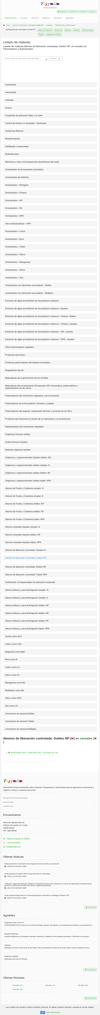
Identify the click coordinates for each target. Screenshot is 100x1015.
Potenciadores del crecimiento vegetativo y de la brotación (32, 396)
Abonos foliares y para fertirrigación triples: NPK (27, 629)
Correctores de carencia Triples (19, 721)
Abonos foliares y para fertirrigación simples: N (26, 590)
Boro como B (11, 659)
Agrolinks (69, 18)
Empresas (58, 30)
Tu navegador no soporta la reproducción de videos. (22, 71)
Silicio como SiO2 (13, 698)
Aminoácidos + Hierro (15, 254)
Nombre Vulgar (88, 30)
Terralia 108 (17, 989)
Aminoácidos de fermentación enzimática (24, 169)
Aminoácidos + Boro (14, 239)
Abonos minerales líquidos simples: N (22, 527)
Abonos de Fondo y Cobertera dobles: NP (24, 504)
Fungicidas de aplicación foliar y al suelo (23, 115)
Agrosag (7, 945)
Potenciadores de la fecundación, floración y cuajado (29, 403)
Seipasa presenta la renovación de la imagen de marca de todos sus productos (31, 864)
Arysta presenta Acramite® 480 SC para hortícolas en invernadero (27, 874)
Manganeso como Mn (15, 683)
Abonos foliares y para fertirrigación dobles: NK (27, 613)
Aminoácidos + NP (13, 200)
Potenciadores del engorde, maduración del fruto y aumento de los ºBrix (38, 411)
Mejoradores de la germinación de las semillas (26, 378)
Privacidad (8, 802)
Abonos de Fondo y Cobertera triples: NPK (25, 519)
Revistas (57, 18)
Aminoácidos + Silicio (15, 270)
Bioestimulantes (12, 139)
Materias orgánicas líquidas (18, 450)
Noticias (46, 18)
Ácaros (8, 108)
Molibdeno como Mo (14, 690)
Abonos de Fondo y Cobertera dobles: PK (24, 511)
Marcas (67, 30)
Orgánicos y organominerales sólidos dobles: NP (27, 473)
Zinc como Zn (11, 706)
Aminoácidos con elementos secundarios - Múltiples (29, 293)
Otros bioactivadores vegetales (19, 347)
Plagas (41, 34)
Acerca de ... (9, 806)
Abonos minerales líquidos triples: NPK (23, 542)
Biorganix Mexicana (11, 934)
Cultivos (76, 30)
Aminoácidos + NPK (14, 216)
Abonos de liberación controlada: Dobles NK (25, 567)
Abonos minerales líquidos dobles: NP (22, 535)
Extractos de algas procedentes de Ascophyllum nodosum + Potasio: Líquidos (41, 324)
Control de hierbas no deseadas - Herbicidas (25, 123)
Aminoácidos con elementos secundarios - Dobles (28, 285)
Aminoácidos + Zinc (14, 278)
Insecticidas (10, 85)
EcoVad (23, 18)
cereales (49, 25)
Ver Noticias (90, 907)
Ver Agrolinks (90, 970)
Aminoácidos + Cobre (15, 247)
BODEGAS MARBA (11, 956)
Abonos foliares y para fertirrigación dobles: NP (27, 605)
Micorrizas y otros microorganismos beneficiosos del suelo (32, 162)
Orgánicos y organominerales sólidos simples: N (27, 465)
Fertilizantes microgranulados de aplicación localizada (30, 582)
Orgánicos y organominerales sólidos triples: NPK (28, 481)
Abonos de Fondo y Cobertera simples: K (24, 496)
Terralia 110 (50, 985)
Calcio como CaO (13, 644)
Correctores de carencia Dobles (20, 714)
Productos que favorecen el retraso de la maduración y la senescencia (37, 419)
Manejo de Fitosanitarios (15, 798)
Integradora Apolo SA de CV (14, 923)
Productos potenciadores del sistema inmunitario (27, 362)
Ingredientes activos (54, 34)
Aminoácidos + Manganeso (17, 262)
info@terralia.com (12, 847)
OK (43, 1012)
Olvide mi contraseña (78, 11)
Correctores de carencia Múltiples (20, 729)
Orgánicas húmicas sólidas (17, 434)
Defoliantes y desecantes (17, 146)
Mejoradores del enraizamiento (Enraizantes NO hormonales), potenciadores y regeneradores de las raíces (41, 387)
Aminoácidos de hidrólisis (17, 177)
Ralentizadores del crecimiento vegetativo (24, 427)
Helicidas (9, 100)
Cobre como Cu (12, 667)
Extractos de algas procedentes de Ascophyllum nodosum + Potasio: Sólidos (40, 316)
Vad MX (34, 18)
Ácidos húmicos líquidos (16, 442)
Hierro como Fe (12, 675)
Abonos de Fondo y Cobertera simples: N (24, 488)
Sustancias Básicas (14, 131)
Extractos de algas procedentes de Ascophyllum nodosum (32, 301)
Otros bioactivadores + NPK (18, 224)
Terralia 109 (82, 985)
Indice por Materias (45, 30)
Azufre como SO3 (13, 636)
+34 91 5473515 (11, 843)
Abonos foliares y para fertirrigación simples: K (26, 598)
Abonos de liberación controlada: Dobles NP (28, 25)
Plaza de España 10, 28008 (16, 839)
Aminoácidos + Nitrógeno (17, 185)
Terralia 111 (17, 985)
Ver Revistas (90, 998)
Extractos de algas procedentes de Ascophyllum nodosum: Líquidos (36, 308)
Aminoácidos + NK (13, 208)
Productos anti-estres (15, 355)
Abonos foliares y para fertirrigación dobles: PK (27, 621)
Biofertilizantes (12, 154)
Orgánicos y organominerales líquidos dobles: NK (28, 457)
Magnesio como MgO (15, 652)
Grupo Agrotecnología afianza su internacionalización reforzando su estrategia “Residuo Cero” (37, 895)
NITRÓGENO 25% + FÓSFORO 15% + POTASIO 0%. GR (33, 753)
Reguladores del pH (14, 370)
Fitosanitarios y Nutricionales (65, 25)
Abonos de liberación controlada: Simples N (25, 550)
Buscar (55, 58)
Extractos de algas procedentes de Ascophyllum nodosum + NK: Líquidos (39, 332)
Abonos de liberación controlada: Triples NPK (26, 575)
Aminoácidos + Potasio (15, 193)
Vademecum (10, 18)
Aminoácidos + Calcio (15, 231)
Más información (53, 1012)
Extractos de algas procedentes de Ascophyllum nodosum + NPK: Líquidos (39, 339)
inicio (8, 25)
